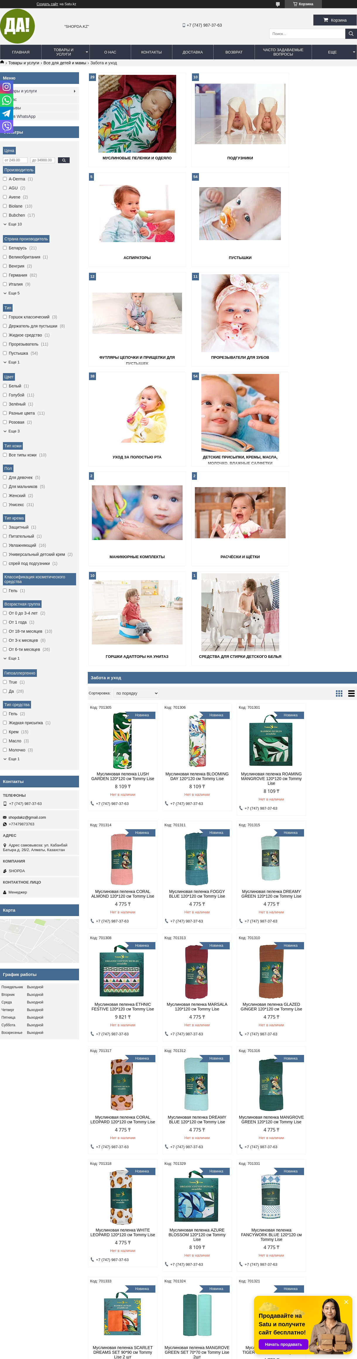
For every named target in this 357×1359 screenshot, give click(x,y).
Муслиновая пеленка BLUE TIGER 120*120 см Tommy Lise (188, 1046)
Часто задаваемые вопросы (283, 52)
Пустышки (131, 257)
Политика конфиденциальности (31, 1249)
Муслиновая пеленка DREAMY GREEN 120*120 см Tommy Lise (188, 696)
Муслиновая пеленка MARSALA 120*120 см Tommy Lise (325, 696)
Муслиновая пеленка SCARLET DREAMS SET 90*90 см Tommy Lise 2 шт (325, 931)
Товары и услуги (64, 52)
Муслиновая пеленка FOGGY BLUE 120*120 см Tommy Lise (120, 693)
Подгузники (222, 158)
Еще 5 (14, 293)
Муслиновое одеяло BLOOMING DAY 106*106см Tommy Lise (325, 1166)
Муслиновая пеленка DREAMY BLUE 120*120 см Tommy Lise (256, 810)
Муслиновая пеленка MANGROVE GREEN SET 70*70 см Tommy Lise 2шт (119, 1048)
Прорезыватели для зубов (313, 257)
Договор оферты (109, 1249)
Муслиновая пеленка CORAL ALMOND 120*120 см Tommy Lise (325, 578)
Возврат (234, 52)
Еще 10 (15, 224)
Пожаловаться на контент (187, 1353)
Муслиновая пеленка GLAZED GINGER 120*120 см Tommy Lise (119, 813)
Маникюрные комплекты (313, 356)
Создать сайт (47, 4)
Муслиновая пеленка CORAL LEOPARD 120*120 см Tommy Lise (188, 813)
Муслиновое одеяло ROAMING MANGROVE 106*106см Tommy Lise (325, 1048)
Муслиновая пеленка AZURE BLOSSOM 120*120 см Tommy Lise (188, 931)
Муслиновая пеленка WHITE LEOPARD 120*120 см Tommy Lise (120, 931)
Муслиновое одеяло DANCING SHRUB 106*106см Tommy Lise (119, 1163)
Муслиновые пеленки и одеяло (131, 158)
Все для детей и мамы (65, 63)
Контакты (151, 52)
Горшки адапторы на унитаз (222, 456)
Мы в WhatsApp (21, 116)
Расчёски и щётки (131, 456)
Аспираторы (313, 158)
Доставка (193, 52)
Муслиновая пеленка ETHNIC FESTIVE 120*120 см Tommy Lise (257, 696)
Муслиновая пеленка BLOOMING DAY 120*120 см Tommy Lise (188, 578)
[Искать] (351, 34)
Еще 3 (14, 431)
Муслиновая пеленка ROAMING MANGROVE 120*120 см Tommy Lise (256, 578)
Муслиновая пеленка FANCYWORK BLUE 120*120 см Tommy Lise (256, 931)
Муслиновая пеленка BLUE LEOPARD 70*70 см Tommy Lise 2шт (256, 1048)
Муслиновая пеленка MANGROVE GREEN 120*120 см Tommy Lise (325, 813)
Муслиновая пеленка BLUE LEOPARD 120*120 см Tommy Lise (188, 1166)
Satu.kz (203, 1348)
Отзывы (13, 108)
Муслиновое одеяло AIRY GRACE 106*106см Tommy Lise (256, 1163)
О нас (110, 52)
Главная (21, 52)
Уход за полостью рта (131, 356)
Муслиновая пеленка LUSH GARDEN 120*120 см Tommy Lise (120, 578)
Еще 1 (14, 362)
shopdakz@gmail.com (27, 817)
